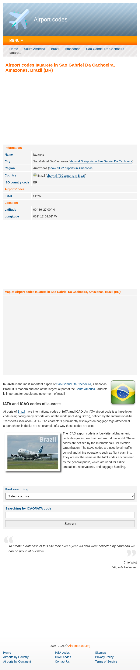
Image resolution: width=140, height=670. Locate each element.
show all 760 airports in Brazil (66, 175)
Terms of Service (106, 661)
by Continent (17, 661)
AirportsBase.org (79, 645)
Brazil (55, 49)
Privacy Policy (104, 657)
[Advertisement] (70, 108)
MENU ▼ (16, 40)
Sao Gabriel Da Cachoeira (105, 49)
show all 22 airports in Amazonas (70, 168)
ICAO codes (63, 657)
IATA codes (62, 652)
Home (13, 49)
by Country (16, 657)
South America (34, 49)
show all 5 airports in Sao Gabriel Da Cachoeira (101, 161)
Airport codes (50, 19)
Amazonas (72, 49)
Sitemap (100, 652)
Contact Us (62, 661)
